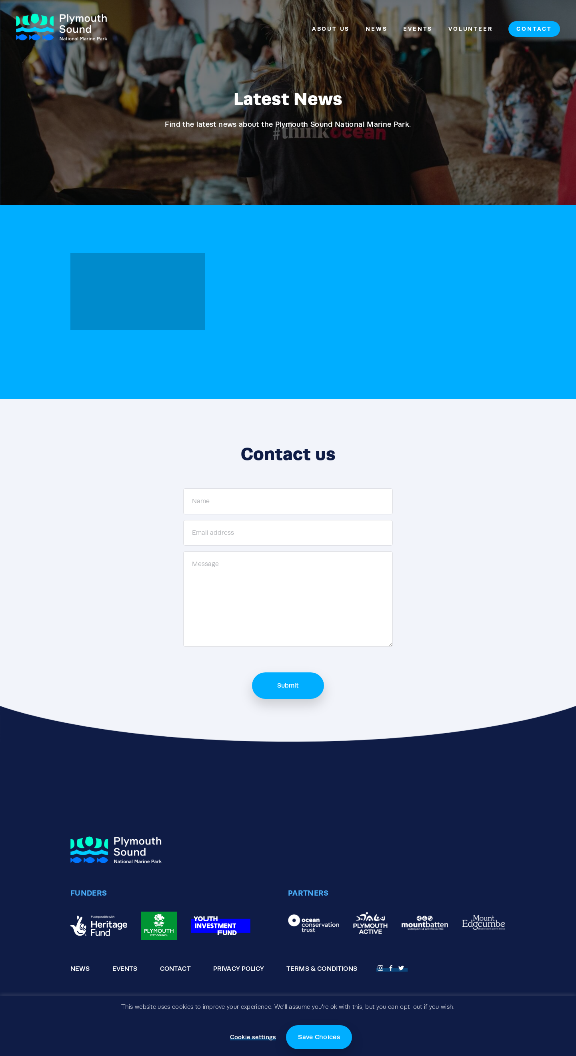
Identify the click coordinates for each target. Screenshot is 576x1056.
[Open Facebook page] (392, 967)
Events (417, 29)
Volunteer (470, 29)
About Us (331, 29)
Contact (534, 29)
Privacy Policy (238, 968)
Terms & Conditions (321, 968)
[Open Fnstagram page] (381, 967)
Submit (288, 685)
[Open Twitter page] (402, 967)
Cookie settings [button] (253, 1037)
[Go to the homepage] (61, 29)
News (376, 29)
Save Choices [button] (319, 1037)
